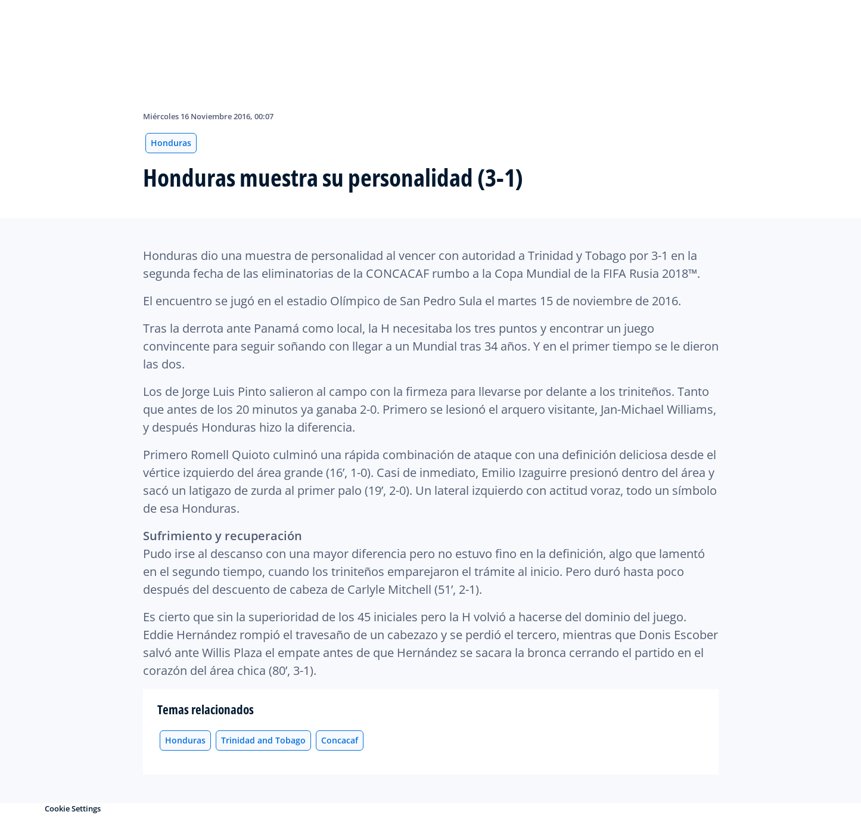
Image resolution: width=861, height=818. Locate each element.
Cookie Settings (73, 808)
